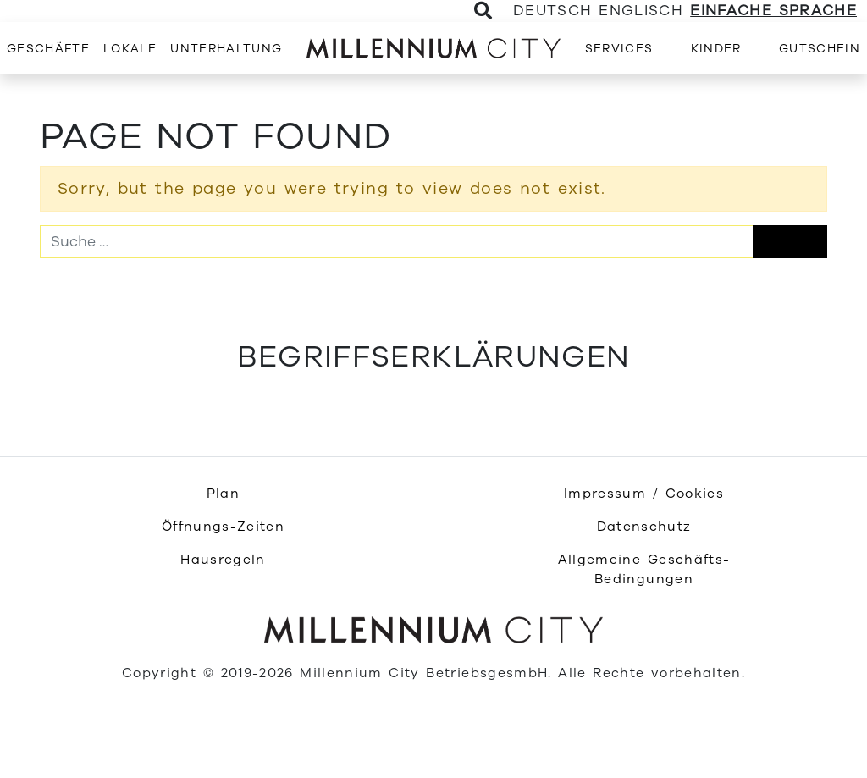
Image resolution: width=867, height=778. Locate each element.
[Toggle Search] (483, 11)
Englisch (641, 10)
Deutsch (552, 10)
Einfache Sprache (773, 10)
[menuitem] (48, 48)
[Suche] (397, 241)
